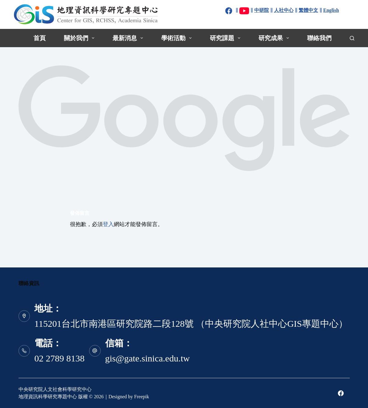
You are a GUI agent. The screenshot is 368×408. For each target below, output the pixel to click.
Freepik (141, 396)
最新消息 (129, 38)
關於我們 (80, 38)
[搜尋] (352, 38)
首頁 (39, 38)
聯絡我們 (319, 38)
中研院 (261, 10)
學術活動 (177, 38)
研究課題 (226, 38)
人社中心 (283, 10)
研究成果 (275, 38)
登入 (108, 224)
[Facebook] (341, 393)
